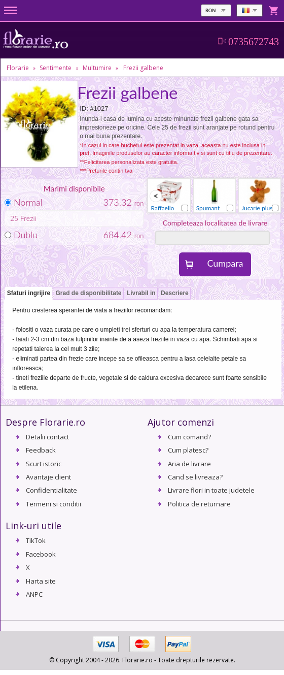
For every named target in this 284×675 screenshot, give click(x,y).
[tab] (28, 294)
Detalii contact (47, 436)
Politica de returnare (199, 503)
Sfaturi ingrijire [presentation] (28, 293)
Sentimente (56, 67)
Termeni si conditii (53, 503)
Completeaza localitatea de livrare (215, 222)
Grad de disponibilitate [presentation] (89, 293)
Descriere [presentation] (175, 293)
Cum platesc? (188, 450)
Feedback (41, 450)
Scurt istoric (43, 463)
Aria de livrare (189, 463)
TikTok (36, 540)
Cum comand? (189, 436)
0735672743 (253, 42)
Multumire (97, 67)
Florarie (18, 67)
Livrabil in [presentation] (141, 293)
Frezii (28, 218)
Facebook (41, 554)
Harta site (41, 581)
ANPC (34, 594)
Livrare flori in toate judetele (211, 490)
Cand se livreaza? (195, 476)
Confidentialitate (51, 490)
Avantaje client (48, 476)
